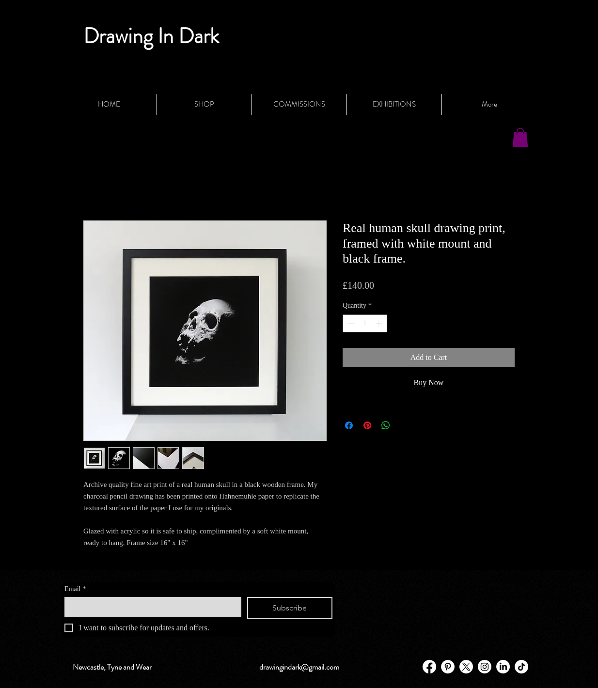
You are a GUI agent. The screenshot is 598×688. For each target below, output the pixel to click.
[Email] (150, 606)
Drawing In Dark (151, 36)
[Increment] (380, 323)
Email (75, 589)
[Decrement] (350, 323)
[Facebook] (429, 666)
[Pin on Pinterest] (367, 425)
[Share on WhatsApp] (386, 425)
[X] (466, 666)
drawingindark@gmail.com (299, 666)
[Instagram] (484, 666)
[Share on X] (404, 425)
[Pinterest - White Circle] (448, 666)
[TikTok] (521, 666)
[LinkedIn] (503, 666)
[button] (520, 137)
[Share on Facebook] (349, 425)
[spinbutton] (365, 323)
